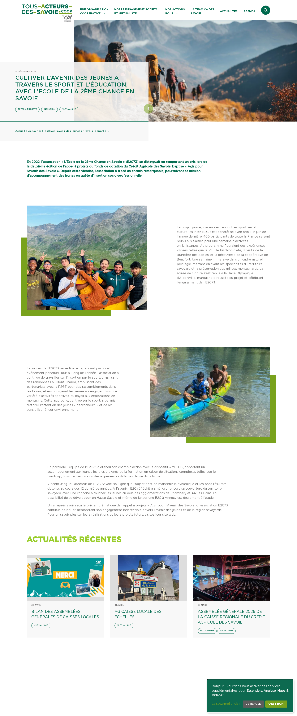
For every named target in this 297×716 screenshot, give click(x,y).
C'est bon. (276, 704)
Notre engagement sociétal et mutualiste (136, 11)
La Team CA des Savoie (202, 11)
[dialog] (250, 695)
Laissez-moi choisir (226, 703)
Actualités (229, 11)
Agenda (249, 11)
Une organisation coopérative (94, 11)
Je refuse (253, 704)
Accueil (20, 131)
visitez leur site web (160, 514)
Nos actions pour (175, 11)
